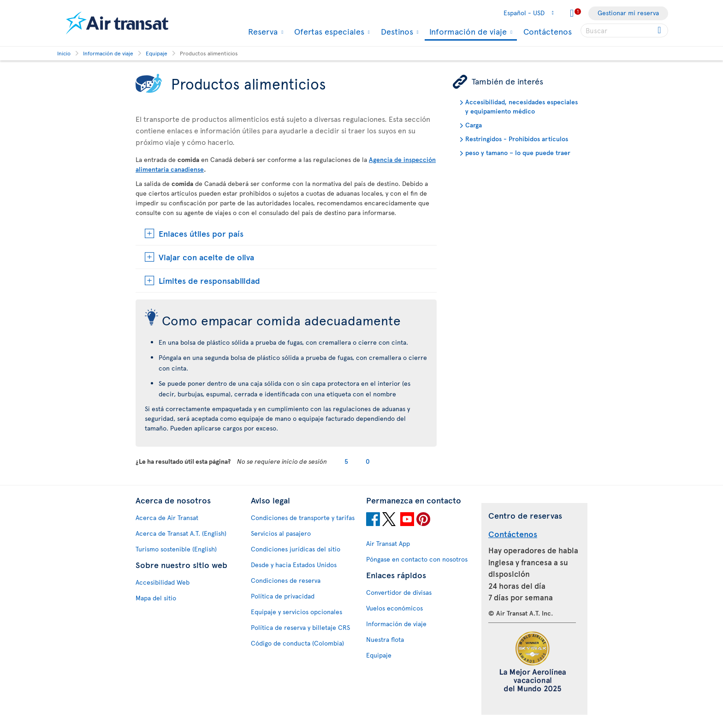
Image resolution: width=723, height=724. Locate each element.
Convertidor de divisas (399, 592)
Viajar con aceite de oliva (206, 257)
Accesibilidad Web (163, 582)
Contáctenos (547, 31)
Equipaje (378, 655)
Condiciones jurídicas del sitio (295, 548)
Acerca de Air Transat (167, 517)
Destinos (395, 31)
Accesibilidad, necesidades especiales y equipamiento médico (521, 106)
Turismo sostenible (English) (176, 548)
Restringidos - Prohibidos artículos (516, 138)
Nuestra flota (385, 639)
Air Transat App (388, 543)
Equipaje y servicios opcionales (296, 611)
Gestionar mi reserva (628, 12)
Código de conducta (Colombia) (297, 643)
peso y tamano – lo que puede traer (517, 152)
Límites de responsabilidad (209, 280)
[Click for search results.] (660, 30)
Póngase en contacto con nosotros (417, 559)
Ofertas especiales (328, 31)
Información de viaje (467, 32)
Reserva (261, 31)
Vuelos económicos (394, 608)
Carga (473, 124)
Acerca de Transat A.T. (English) (181, 533)
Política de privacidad (282, 596)
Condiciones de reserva (285, 580)
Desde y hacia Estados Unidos (294, 564)
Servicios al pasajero (281, 533)
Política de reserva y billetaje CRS (300, 627)
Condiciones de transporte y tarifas (303, 517)
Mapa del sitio (156, 597)
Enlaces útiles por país (201, 233)
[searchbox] (624, 30)
